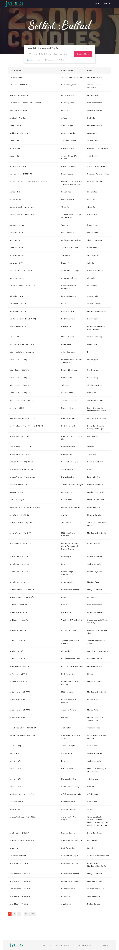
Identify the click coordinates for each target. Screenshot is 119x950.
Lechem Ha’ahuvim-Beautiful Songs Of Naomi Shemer (70, 546)
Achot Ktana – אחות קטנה (21, 270)
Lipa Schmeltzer (94, 103)
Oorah (90, 462)
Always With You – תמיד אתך (22, 817)
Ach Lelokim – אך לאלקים (21, 174)
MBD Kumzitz (67, 692)
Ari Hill (105, 148)
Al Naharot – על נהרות (19, 582)
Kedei (63, 304)
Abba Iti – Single (68, 166)
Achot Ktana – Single (70, 270)
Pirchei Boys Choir (95, 572)
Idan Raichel (92, 436)
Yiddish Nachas (94, 681)
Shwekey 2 (66, 556)
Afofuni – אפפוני (17, 408)
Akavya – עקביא (16, 492)
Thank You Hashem (70, 248)
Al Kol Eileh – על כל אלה (20, 543)
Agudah (64, 118)
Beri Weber (92, 248)
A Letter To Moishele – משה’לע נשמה (25, 103)
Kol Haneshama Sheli (70, 659)
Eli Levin (99, 462)
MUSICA (65, 110)
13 (26, 914)
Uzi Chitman (92, 370)
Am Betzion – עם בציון (19, 833)
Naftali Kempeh (94, 904)
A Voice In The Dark (18, 118)
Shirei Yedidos (67, 469)
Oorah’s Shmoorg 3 (69, 809)
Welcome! (65, 225)
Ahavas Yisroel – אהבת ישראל (22, 477)
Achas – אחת (15, 192)
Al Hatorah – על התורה (19, 515)
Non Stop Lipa (67, 103)
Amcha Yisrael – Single (71, 840)
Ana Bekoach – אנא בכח (20, 873)
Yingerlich (65, 207)
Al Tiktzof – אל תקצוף (19, 620)
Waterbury (92, 214)
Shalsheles (92, 192)
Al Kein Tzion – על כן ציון (20, 533)
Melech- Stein (67, 199)
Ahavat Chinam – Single (72, 484)
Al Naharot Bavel (68, 582)
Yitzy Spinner (93, 255)
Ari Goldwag (92, 779)
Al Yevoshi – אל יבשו (18, 674)
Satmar (90, 447)
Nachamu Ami (67, 311)
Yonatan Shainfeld (95, 270)
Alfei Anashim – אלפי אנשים (22, 794)
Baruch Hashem (68, 296)
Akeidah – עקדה (17, 500)
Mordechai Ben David (96, 311)
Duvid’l (90, 469)
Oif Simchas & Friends (71, 794)
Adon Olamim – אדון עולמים (22, 400)
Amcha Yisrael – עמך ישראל (22, 840)
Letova (64, 605)
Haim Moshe (92, 319)
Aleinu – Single (68, 746)
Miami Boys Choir (95, 881)
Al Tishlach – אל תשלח (20, 666)
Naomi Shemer (94, 543)
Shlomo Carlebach (95, 889)
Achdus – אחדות (17, 225)
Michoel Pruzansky (95, 768)
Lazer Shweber (94, 408)
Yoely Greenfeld (94, 564)
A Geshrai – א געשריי (18, 85)
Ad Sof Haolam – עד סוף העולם (23, 319)
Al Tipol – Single (68, 630)
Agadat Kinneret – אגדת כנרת (22, 418)
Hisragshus (66, 612)
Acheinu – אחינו (16, 232)
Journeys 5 (66, 522)
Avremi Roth (92, 344)
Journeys (91, 522)
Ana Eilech (66, 904)
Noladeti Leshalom (69, 370)
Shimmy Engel (93, 735)
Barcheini (65, 896)
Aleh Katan (66, 728)
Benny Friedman (94, 77)
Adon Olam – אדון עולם (20, 359)
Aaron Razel (92, 863)
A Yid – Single (67, 125)
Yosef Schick (103, 651)
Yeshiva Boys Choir (95, 400)
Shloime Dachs (102, 856)
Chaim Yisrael (93, 166)
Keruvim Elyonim (69, 85)
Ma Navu (65, 717)
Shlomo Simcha (94, 515)
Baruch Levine (93, 477)
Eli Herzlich (92, 286)
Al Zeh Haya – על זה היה (20, 692)
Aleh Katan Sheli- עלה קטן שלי (23, 735)
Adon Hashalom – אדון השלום (22, 352)
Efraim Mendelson (95, 326)
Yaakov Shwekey (94, 110)
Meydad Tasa (93, 582)
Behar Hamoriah (68, 133)
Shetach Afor (67, 393)
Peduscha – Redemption (72, 507)
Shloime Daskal (94, 304)
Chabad (90, 174)
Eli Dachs (91, 278)
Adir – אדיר (14, 337)
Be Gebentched (68, 426)
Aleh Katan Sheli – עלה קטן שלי (23, 728)
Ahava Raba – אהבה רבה (20, 447)
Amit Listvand (93, 329)
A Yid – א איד (15, 125)
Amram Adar (93, 296)
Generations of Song (70, 786)
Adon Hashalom (68, 352)
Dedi (89, 352)
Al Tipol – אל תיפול (18, 630)
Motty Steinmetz (94, 590)
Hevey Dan (66, 326)
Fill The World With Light (72, 666)
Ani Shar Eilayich (68, 141)
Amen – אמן (15, 848)
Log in (96, 4)
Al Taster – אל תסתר (18, 605)
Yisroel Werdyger (94, 240)
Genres (97, 945)
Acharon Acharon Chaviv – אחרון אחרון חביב (29, 181)
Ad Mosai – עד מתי (18, 304)
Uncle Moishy (93, 225)
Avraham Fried (93, 148)
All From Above (16, 802)
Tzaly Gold (92, 454)
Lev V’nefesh (92, 95)
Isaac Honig (92, 133)
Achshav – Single (69, 278)
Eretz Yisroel (66, 377)
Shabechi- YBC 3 (68, 400)
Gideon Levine (93, 620)
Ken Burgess (92, 359)
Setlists (76, 945)
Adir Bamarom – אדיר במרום (22, 344)
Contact (106, 945)
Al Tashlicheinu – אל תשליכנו (22, 597)
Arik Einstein (100, 418)
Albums (67, 945)
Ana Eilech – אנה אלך (19, 904)
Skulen (90, 674)
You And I (65, 255)
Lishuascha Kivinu (69, 779)
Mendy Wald (92, 710)
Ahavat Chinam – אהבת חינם (22, 484)
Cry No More (66, 753)
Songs (50, 945)
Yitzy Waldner (93, 771)
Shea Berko (92, 840)
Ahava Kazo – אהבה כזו (20, 436)
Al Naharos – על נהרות (19, 556)
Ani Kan (64, 515)
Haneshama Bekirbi (70, 590)
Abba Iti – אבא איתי (18, 166)
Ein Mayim (66, 651)
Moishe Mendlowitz (95, 492)
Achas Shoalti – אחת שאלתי (22, 207)
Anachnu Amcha (68, 710)
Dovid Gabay (92, 377)
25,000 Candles (16, 77)
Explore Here (83, 54)
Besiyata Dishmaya (69, 881)
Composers (86, 945)
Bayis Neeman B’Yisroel (71, 240)
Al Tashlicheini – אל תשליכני (22, 590)
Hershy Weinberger (95, 429)
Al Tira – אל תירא (17, 641)
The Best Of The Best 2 (71, 620)
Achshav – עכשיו (17, 278)
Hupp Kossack (67, 174)
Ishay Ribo (91, 393)
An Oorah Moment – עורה (21, 856)
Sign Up (107, 4)
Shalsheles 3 (67, 192)
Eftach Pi (65, 263)
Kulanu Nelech (68, 833)
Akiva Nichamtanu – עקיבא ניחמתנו (25, 507)
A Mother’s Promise (18, 110)
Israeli (90, 418)
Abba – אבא (15, 141)
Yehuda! (90, 263)
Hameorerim (67, 408)
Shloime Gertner (94, 385)
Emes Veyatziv (67, 344)
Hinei (63, 597)
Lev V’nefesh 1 (67, 95)
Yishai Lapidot (93, 817)
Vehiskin (65, 385)
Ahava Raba (66, 454)
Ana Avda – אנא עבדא (19, 863)
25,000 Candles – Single (72, 77)
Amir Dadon (92, 156)
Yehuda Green (93, 896)
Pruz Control (67, 768)
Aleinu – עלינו (15, 746)
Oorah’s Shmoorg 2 (69, 462)
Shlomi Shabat (93, 141)
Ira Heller (91, 118)
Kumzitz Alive (67, 477)
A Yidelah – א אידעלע (19, 133)
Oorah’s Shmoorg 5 (69, 856)
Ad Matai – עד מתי (18, 296)
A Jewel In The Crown (19, 95)
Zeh (63, 564)
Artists (59, 945)
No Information (68, 319)
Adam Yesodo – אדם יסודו (21, 326)
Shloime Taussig (94, 337)
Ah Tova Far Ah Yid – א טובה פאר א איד (26, 426)
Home (43, 945)
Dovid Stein (92, 199)
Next (32, 914)
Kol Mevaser (66, 492)
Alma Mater (15, 809)
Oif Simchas (92, 794)
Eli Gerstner (92, 597)
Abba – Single (67, 148)
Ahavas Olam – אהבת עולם (21, 462)
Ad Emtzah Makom (69, 863)
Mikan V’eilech (67, 337)
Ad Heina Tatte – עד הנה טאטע (23, 286)
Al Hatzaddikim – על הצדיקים (22, 522)
